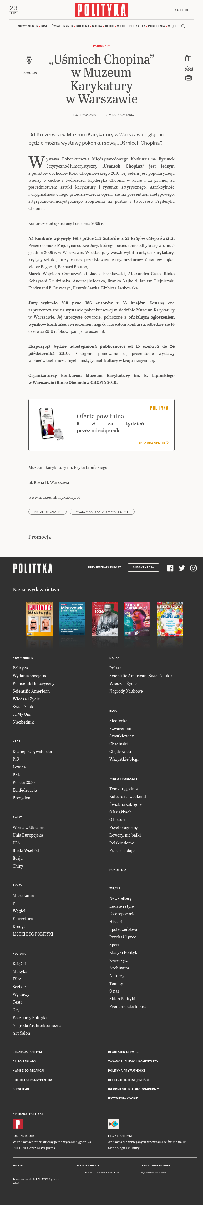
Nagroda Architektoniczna (37, 1025)
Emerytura (23, 918)
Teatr (17, 1002)
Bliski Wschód (26, 850)
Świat (56, 26)
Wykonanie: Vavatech (153, 1172)
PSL (16, 774)
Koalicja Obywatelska (32, 751)
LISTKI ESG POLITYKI (33, 934)
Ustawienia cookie (123, 1098)
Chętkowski (120, 751)
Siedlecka (118, 721)
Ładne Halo (113, 1172)
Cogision (100, 1172)
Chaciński (118, 744)
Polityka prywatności (126, 1070)
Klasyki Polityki (124, 952)
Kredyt (19, 926)
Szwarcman (120, 728)
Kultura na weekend (127, 796)
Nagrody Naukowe (126, 691)
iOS (15, 1136)
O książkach (120, 812)
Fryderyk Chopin (47, 511)
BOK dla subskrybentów (33, 1080)
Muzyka (20, 971)
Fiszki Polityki (120, 1136)
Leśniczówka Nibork (155, 1165)
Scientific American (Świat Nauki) (140, 675)
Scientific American (31, 691)
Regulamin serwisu (124, 1052)
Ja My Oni (22, 714)
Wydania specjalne (30, 675)
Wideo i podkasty (131, 26)
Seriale (19, 987)
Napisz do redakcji (28, 1070)
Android (27, 1136)
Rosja (18, 858)
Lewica (19, 767)
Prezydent (22, 797)
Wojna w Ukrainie (29, 827)
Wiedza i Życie (26, 699)
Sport (114, 945)
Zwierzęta (118, 960)
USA (16, 843)
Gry (16, 1010)
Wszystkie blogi (124, 759)
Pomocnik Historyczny (33, 683)
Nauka (97, 26)
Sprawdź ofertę (153, 442)
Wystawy (21, 994)
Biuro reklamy (25, 1061)
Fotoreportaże (122, 914)
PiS (16, 759)
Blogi (109, 26)
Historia (117, 921)
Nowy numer (28, 26)
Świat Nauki (24, 706)
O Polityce (21, 1089)
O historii (118, 819)
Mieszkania (23, 895)
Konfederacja (25, 790)
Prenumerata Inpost (104, 567)
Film (17, 979)
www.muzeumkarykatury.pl (54, 497)
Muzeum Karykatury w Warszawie (102, 511)
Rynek (68, 26)
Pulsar (115, 668)
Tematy (116, 983)
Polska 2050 (24, 782)
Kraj (45, 26)
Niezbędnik (23, 722)
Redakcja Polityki (27, 1052)
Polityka (20, 668)
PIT (16, 903)
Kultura (82, 26)
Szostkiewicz (121, 736)
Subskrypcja (143, 567)
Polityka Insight (89, 1165)
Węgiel (19, 911)
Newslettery (120, 898)
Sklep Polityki (122, 998)
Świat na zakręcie (125, 804)
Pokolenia (156, 26)
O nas (114, 991)
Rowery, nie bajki (125, 835)
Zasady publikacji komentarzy (133, 1061)
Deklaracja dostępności (128, 1080)
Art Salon (21, 1033)
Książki (19, 963)
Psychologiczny (123, 827)
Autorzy (116, 975)
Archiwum (119, 968)
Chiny (18, 866)
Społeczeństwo (123, 929)
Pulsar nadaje (122, 850)
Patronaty (101, 46)
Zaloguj (181, 10)
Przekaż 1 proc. (123, 937)
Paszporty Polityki (30, 1017)
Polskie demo (121, 843)
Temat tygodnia (123, 789)
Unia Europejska (28, 835)
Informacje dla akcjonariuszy (133, 1089)
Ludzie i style (121, 906)
